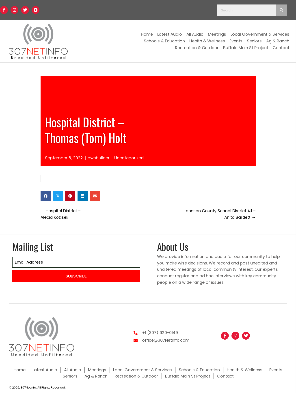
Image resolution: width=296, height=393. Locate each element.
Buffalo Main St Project (187, 376)
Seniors (70, 376)
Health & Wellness (244, 370)
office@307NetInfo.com (165, 340)
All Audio (72, 370)
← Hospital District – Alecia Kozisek (61, 214)
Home (20, 370)
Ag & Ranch (96, 376)
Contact (225, 376)
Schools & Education (199, 370)
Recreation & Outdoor (136, 376)
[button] (4, 10)
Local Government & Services (142, 370)
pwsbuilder (99, 158)
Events (275, 370)
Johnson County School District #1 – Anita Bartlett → (220, 214)
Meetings (97, 370)
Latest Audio (44, 370)
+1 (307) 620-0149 (160, 332)
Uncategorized (129, 158)
